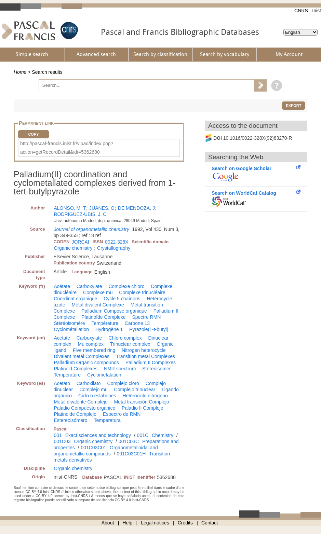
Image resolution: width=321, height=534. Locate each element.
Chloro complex (125, 338)
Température (104, 323)
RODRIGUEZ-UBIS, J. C (80, 214)
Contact (209, 522)
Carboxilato (89, 383)
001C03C (129, 441)
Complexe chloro (126, 286)
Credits (185, 522)
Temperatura (107, 420)
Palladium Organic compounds (86, 362)
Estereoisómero (70, 420)
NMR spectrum (120, 368)
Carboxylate (89, 286)
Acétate (62, 286)
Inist (316, 10)
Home (20, 72)
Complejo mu (93, 389)
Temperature (67, 375)
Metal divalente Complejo (80, 402)
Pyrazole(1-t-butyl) (148, 329)
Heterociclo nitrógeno (145, 395)
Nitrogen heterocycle (143, 350)
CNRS (301, 10)
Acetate (62, 338)
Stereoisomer (156, 368)
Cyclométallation (71, 329)
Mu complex (90, 344)
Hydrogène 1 (109, 329)
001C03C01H (131, 453)
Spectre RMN (146, 317)
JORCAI (80, 242)
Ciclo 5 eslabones (97, 395)
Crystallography (113, 248)
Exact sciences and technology (98, 435)
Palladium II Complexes (150, 362)
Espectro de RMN (122, 414)
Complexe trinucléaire (142, 292)
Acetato (62, 383)
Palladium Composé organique (114, 311)
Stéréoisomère (69, 323)
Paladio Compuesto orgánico (84, 408)
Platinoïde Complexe (103, 317)
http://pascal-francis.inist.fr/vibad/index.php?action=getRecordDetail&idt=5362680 (66, 148)
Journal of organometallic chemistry (91, 229)
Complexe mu (97, 292)
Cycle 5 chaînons (122, 298)
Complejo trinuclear (135, 389)
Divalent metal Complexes (81, 356)
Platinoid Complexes (75, 368)
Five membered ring (94, 350)
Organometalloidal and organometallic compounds (105, 450)
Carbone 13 (137, 323)
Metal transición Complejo (141, 402)
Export (293, 106)
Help (127, 522)
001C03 (62, 441)
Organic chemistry (73, 248)
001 (58, 435)
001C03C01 (93, 447)
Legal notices (155, 522)
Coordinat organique (75, 298)
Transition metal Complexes (145, 356)
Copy (33, 134)
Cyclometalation (104, 375)
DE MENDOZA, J (136, 208)
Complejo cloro (123, 383)
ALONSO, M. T (70, 208)
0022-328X (117, 242)
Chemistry (162, 435)
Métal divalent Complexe (98, 304)
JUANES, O (102, 208)
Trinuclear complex (130, 344)
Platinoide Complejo (75, 414)
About (108, 522)
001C (142, 435)
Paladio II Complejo (142, 408)
